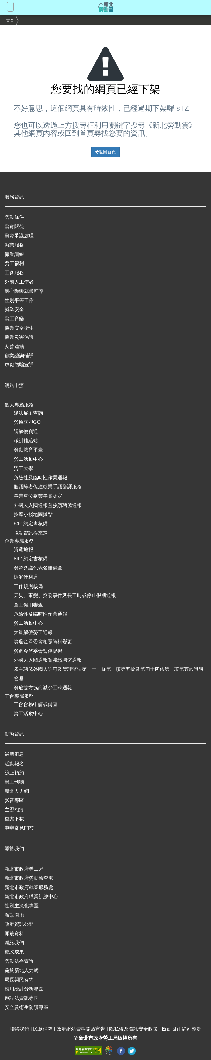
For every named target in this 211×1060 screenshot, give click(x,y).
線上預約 (14, 772)
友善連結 (14, 346)
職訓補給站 (26, 440)
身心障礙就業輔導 (24, 291)
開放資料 (14, 933)
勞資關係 (14, 226)
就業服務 (14, 244)
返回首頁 (105, 151)
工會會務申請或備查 (35, 704)
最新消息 (14, 754)
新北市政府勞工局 (24, 868)
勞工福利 (14, 263)
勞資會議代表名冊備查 (38, 567)
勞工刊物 (14, 781)
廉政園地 (14, 915)
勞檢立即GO (27, 422)
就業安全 (14, 309)
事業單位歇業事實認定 (38, 495)
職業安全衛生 (19, 328)
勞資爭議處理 (19, 235)
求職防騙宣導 (19, 364)
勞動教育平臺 (28, 449)
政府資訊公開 (19, 924)
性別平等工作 (19, 300)
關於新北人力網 (22, 970)
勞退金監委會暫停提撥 (38, 651)
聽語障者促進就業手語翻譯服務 (48, 486)
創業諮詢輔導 (19, 355)
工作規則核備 (28, 586)
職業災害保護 (19, 337)
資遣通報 (23, 549)
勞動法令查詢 (19, 961)
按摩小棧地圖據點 (33, 514)
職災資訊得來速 (31, 532)
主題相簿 (14, 809)
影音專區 (14, 800)
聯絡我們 (14, 942)
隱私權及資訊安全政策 (134, 1028)
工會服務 (14, 272)
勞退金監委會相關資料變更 (43, 641)
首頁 (10, 20)
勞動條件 (14, 217)
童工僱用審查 (28, 604)
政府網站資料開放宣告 (81, 1028)
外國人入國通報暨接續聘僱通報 (48, 505)
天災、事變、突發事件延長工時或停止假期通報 (65, 595)
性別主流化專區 (22, 905)
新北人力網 (17, 791)
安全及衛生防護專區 (26, 1007)
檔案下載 (14, 818)
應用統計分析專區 (24, 988)
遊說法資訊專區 (22, 998)
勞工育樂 (14, 318)
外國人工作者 (19, 281)
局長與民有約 (19, 979)
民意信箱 (43, 1028)
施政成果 (14, 951)
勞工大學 (23, 468)
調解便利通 (26, 431)
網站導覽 (191, 1028)
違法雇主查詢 (28, 413)
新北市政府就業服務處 (29, 887)
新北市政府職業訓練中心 (31, 896)
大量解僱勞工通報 (33, 632)
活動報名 (14, 763)
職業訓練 (14, 254)
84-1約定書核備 (31, 523)
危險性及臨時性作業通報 (40, 477)
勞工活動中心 (28, 459)
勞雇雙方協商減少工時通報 (43, 687)
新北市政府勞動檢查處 (29, 878)
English (170, 1028)
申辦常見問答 (19, 828)
